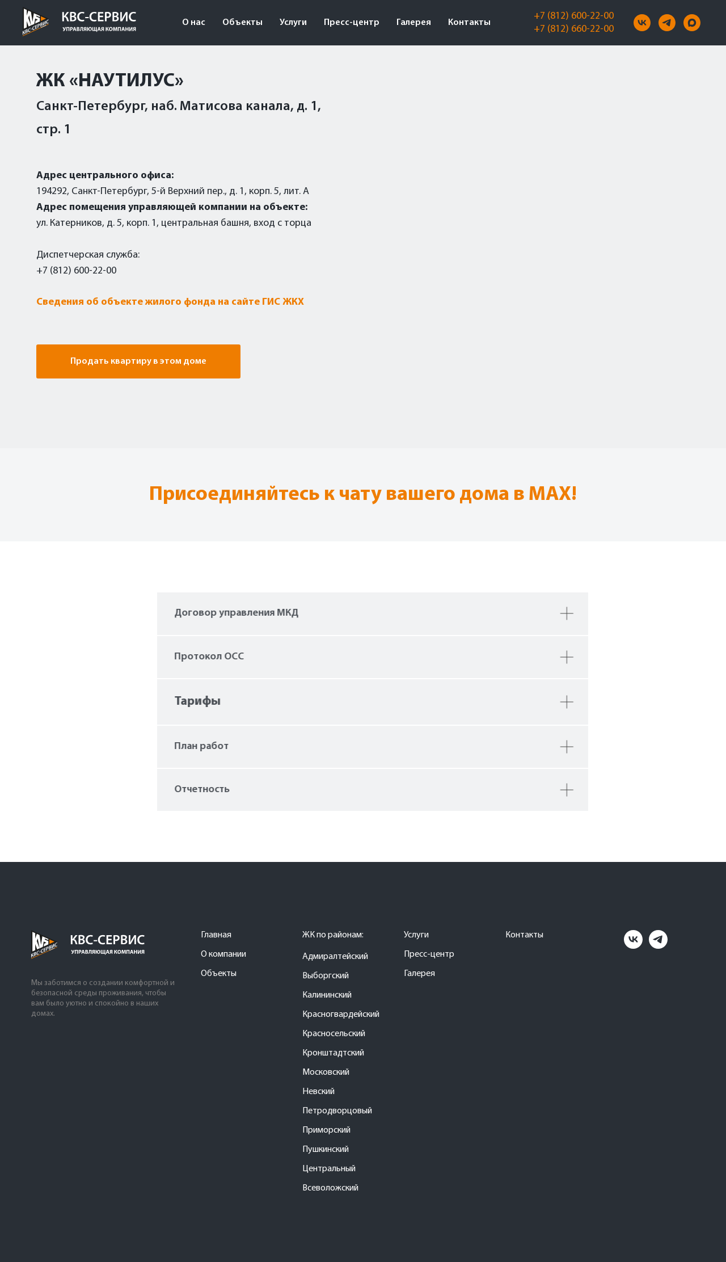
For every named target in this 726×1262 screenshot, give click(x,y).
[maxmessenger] (691, 22)
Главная (216, 935)
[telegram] (667, 22)
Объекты (242, 22)
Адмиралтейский (335, 956)
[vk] (642, 22)
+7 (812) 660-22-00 (574, 29)
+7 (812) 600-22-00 (574, 16)
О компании (223, 954)
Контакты (469, 22)
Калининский (327, 995)
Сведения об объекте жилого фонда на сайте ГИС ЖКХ (170, 302)
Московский (325, 1072)
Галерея (413, 22)
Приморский (326, 1130)
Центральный (329, 1168)
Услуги (293, 22)
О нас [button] (193, 22)
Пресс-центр (351, 22)
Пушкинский (325, 1149)
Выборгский (325, 976)
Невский (318, 1091)
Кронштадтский (333, 1053)
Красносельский (333, 1033)
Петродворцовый (337, 1111)
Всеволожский (330, 1188)
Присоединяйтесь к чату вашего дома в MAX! (363, 495)
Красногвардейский (340, 1014)
